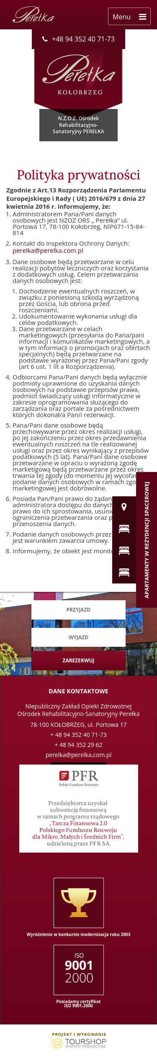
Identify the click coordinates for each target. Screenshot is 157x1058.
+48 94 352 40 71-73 (78, 39)
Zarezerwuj (78, 660)
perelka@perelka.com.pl (48, 250)
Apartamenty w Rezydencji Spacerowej (146, 540)
